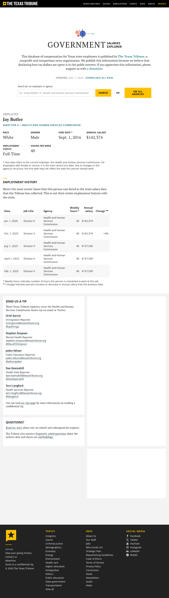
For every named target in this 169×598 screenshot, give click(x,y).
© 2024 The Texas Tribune (19, 568)
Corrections (92, 570)
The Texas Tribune (131, 56)
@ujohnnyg (12, 326)
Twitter (132, 539)
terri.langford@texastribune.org (24, 393)
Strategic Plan (93, 551)
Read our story (14, 427)
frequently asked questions (50, 433)
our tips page (28, 403)
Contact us (11, 556)
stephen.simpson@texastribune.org (26, 340)
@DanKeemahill (15, 379)
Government (77, 44)
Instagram (133, 547)
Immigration (52, 570)
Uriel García (13, 315)
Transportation (54, 585)
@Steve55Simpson (16, 344)
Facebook (133, 536)
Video (89, 585)
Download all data (99, 77)
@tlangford (12, 396)
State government (55, 581)
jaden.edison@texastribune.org (23, 358)
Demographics (54, 547)
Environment (53, 558)
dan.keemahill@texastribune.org (24, 375)
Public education (55, 577)
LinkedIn (133, 551)
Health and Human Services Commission (51, 125)
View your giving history (18, 553)
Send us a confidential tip (19, 564)
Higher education (55, 566)
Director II (11, 125)
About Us (91, 536)
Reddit (131, 555)
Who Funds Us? (94, 547)
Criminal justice (54, 543)
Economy (50, 551)
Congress (51, 536)
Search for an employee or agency (35, 86)
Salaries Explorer (114, 45)
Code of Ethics (94, 558)
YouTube (133, 543)
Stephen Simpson (16, 333)
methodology (45, 437)
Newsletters (92, 577)
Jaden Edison (14, 350)
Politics (49, 574)
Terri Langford (14, 385)
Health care (52, 562)
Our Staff (91, 539)
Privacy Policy (93, 566)
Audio (89, 581)
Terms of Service (95, 562)
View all (50, 589)
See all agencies (138, 93)
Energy (49, 555)
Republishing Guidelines (99, 555)
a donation (94, 69)
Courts (49, 539)
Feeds (89, 574)
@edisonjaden (14, 361)
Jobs (88, 543)
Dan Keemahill (15, 368)
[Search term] (56, 93)
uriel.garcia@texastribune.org (22, 323)
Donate (9, 549)
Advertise (10, 560)
